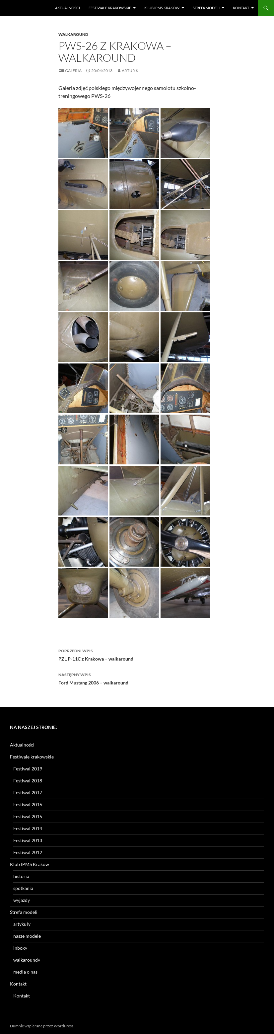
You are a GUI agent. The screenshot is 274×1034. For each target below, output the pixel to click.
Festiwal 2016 (27, 804)
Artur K (130, 70)
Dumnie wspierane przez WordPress (41, 1025)
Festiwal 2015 (27, 816)
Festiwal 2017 (27, 792)
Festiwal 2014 (27, 828)
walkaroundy (26, 960)
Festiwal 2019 (27, 768)
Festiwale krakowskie (110, 8)
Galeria (73, 70)
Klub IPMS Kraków (161, 8)
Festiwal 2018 (27, 780)
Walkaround (73, 34)
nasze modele (27, 936)
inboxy (20, 948)
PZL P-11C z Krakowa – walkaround (137, 654)
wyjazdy (21, 900)
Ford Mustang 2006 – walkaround (137, 678)
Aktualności (67, 8)
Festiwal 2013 (27, 840)
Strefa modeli (206, 8)
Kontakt (241, 8)
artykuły (22, 924)
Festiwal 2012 (27, 852)
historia (21, 876)
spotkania (23, 888)
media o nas (25, 972)
